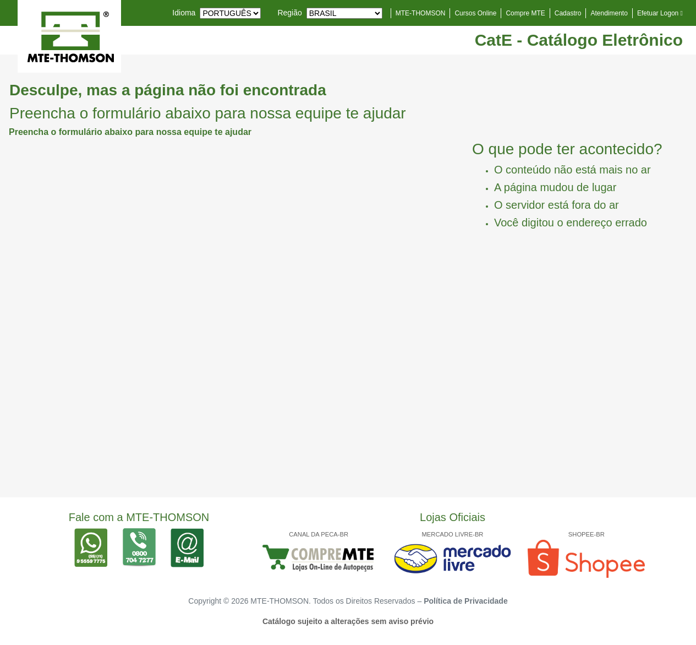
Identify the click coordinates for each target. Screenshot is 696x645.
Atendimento (608, 13)
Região (289, 12)
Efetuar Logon (660, 13)
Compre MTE (525, 13)
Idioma (183, 12)
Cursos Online (475, 13)
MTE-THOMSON (421, 13)
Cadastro (568, 13)
